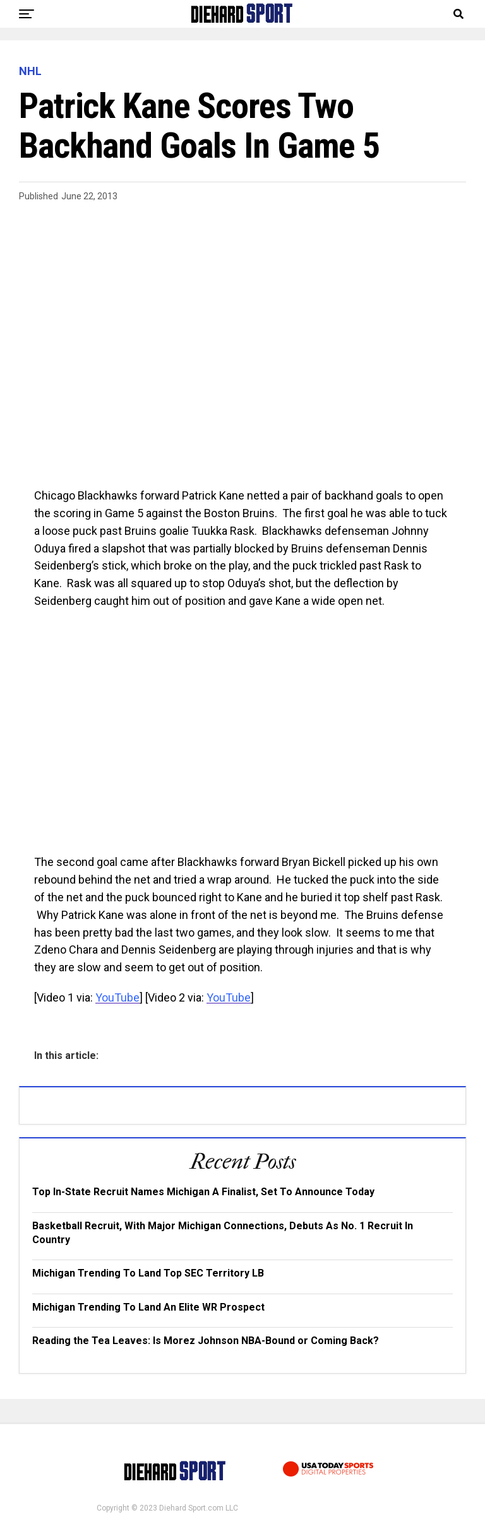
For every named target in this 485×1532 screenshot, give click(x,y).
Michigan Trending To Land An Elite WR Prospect (148, 1307)
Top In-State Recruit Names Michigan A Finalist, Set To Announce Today (203, 1192)
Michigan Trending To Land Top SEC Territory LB (148, 1273)
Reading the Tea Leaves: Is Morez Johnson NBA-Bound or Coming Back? (205, 1341)
